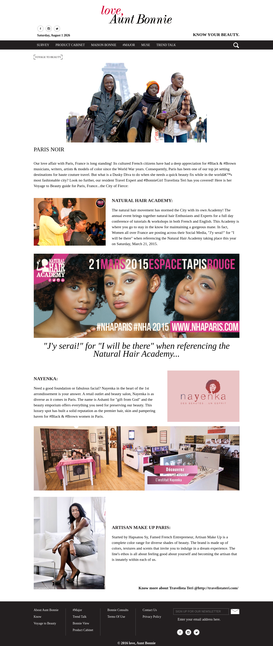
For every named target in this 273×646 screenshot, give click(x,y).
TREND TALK (166, 45)
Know (37, 616)
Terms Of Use (116, 616)
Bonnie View (81, 623)
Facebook (40, 28)
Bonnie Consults (118, 610)
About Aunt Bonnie (46, 610)
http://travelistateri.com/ (218, 588)
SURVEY (43, 45)
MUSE (145, 45)
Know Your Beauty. (216, 35)
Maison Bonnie (103, 45)
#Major (129, 45)
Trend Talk (79, 616)
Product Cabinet (70, 45)
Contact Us (150, 610)
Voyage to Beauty (45, 623)
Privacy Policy (152, 616)
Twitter (57, 28)
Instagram (49, 28)
